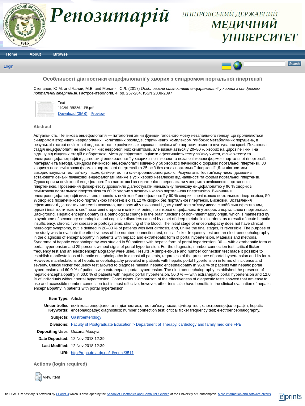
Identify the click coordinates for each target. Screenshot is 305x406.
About (35, 54)
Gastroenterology (86, 317)
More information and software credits (244, 394)
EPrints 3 (62, 394)
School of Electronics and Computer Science (138, 394)
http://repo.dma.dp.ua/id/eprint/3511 (102, 352)
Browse (60, 54)
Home (11, 54)
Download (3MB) (72, 113)
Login (8, 66)
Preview (98, 113)
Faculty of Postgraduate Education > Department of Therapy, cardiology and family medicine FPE (156, 324)
